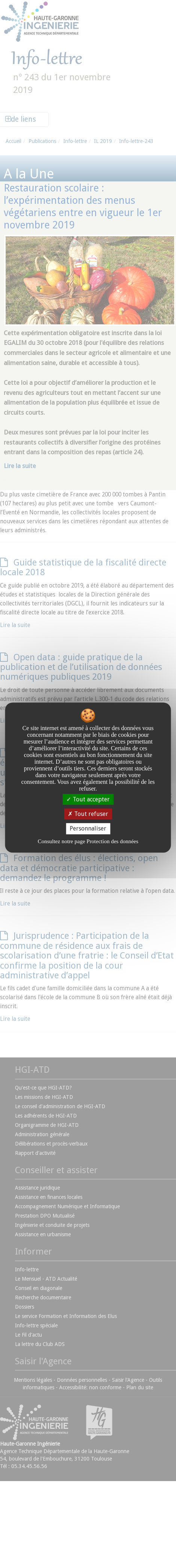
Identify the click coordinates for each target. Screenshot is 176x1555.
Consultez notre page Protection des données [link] (88, 841)
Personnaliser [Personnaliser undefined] (88, 828)
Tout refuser (88, 813)
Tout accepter (88, 799)
